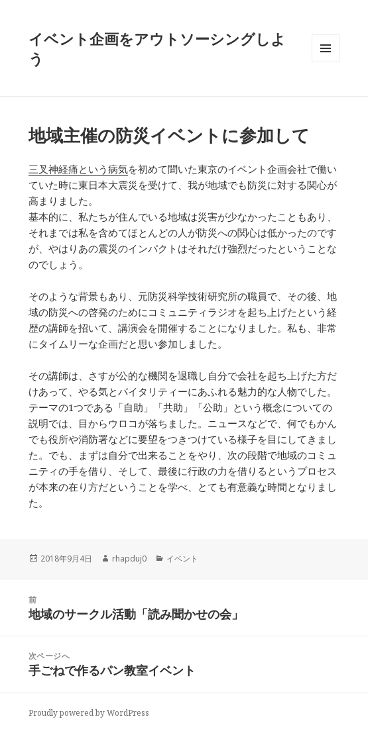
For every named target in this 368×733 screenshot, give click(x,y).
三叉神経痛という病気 (78, 168)
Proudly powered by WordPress (89, 712)
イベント (182, 558)
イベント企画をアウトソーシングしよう (157, 48)
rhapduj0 (129, 558)
